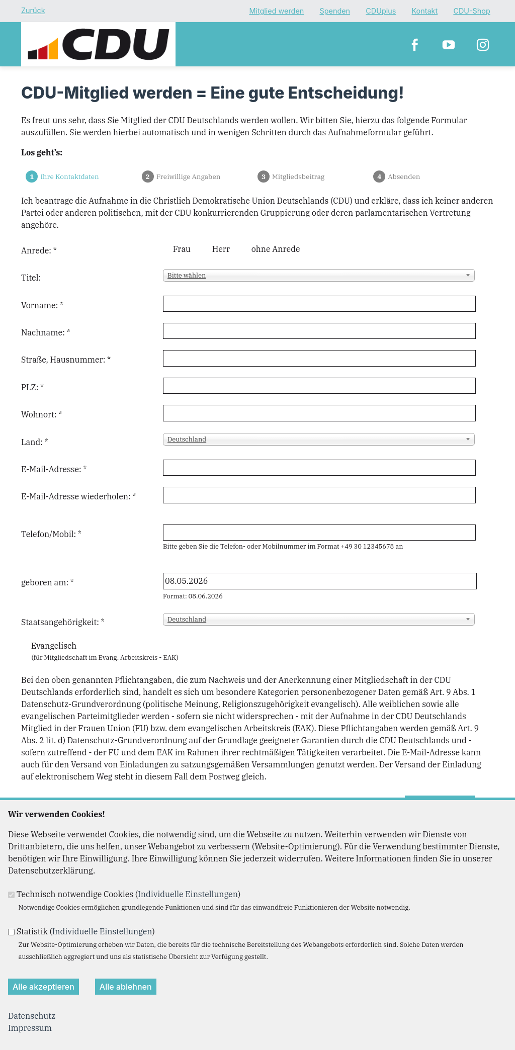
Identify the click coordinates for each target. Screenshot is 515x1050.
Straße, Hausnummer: (66, 360)
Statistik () (86, 931)
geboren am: (47, 582)
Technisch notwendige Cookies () (128, 894)
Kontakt (425, 11)
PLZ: (32, 387)
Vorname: (42, 305)
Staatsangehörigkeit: (63, 622)
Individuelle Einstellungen (188, 894)
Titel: (31, 278)
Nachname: (45, 332)
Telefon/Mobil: (51, 534)
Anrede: (39, 250)
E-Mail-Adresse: (54, 469)
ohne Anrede (275, 249)
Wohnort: (41, 414)
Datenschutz (31, 1016)
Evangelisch (54, 646)
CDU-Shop (471, 11)
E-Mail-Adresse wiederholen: (78, 496)
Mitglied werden (276, 11)
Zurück (33, 10)
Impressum (30, 1028)
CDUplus (381, 11)
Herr (221, 249)
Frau (182, 249)
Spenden (334, 11)
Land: (34, 442)
